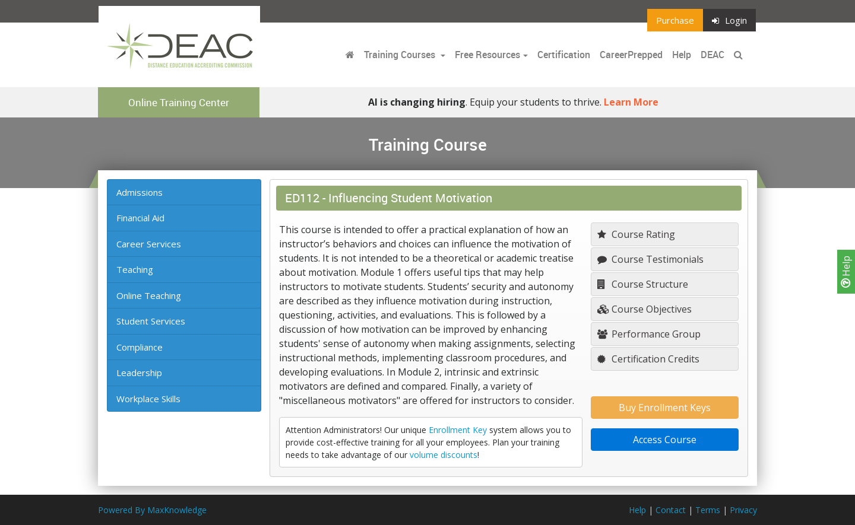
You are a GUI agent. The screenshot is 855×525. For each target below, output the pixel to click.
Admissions (139, 192)
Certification (563, 54)
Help (846, 272)
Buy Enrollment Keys (665, 407)
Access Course (664, 439)
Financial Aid (140, 218)
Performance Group (649, 334)
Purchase (675, 20)
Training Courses (401, 54)
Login (729, 20)
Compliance (139, 347)
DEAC (712, 54)
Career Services (148, 244)
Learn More (631, 102)
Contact (671, 510)
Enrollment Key (458, 429)
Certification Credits (648, 358)
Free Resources (487, 54)
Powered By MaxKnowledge (152, 510)
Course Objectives (644, 309)
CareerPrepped (631, 54)
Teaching (134, 269)
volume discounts (443, 454)
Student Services (150, 321)
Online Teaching (148, 295)
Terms (707, 510)
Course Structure (642, 284)
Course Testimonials (650, 259)
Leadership (139, 372)
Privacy (743, 510)
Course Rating (636, 234)
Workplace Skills (148, 399)
